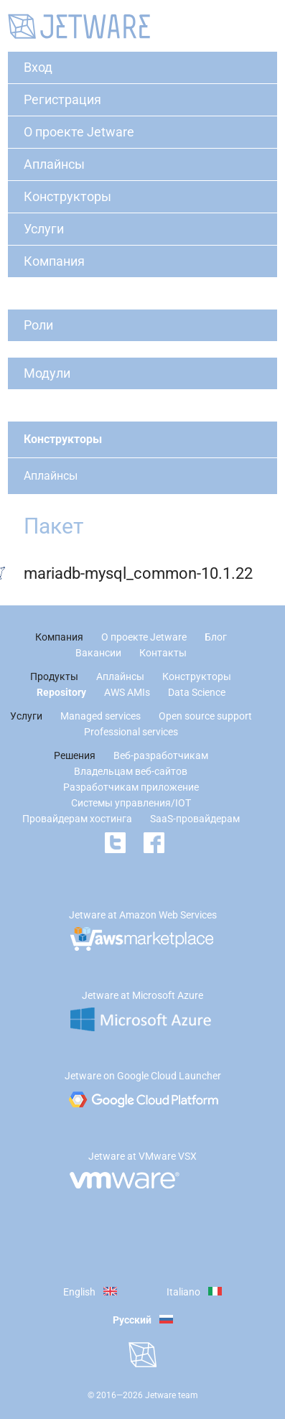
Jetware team (171, 1395)
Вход (38, 67)
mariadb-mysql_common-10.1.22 (138, 573)
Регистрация (62, 99)
